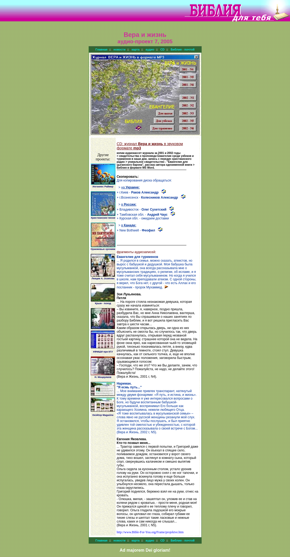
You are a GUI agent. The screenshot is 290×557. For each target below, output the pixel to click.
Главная (102, 49)
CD (162, 49)
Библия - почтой (182, 49)
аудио (150, 49)
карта (135, 49)
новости (120, 49)
